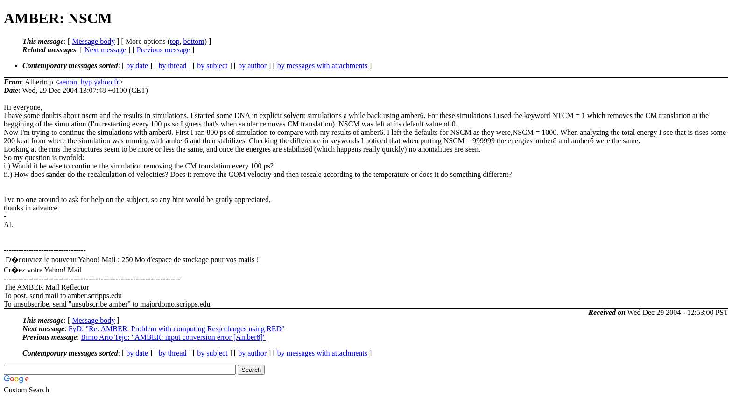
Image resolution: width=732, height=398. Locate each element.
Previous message (163, 50)
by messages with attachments (322, 66)
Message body (93, 41)
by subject (212, 66)
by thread (173, 66)
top (174, 41)
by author (252, 66)
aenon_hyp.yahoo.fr (89, 82)
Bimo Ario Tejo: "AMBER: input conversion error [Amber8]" (173, 337)
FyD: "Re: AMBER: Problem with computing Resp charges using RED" (177, 329)
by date (137, 66)
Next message (105, 50)
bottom (193, 41)
